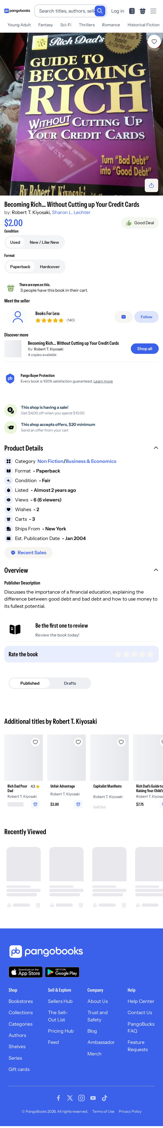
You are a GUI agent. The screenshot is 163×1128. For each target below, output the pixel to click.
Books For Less (47, 315)
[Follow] (146, 319)
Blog (92, 1034)
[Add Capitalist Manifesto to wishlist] (121, 746)
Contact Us (140, 1016)
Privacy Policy (130, 1115)
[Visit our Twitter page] (70, 1102)
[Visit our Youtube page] (93, 1102)
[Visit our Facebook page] (58, 1102)
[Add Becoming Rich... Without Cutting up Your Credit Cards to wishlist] (154, 41)
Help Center (141, 1005)
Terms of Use (103, 1115)
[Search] (100, 11)
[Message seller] (123, 319)
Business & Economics (91, 465)
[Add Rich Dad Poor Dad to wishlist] (35, 746)
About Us (97, 1005)
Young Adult (19, 24)
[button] (81, 452)
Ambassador (101, 1046)
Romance (111, 24)
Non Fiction (51, 465)
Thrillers (87, 24)
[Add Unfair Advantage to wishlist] (78, 746)
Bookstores (21, 1005)
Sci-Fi (65, 24)
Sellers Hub (60, 1005)
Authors (17, 1039)
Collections (21, 1016)
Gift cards (19, 1073)
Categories (20, 1027)
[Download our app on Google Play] (62, 976)
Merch (94, 1057)
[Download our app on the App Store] (26, 976)
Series (15, 1062)
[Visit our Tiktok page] (104, 1102)
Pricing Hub (61, 1034)
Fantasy (45, 24)
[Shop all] (145, 352)
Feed (53, 1046)
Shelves (17, 1050)
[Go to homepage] (17, 11)
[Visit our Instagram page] (81, 1102)
